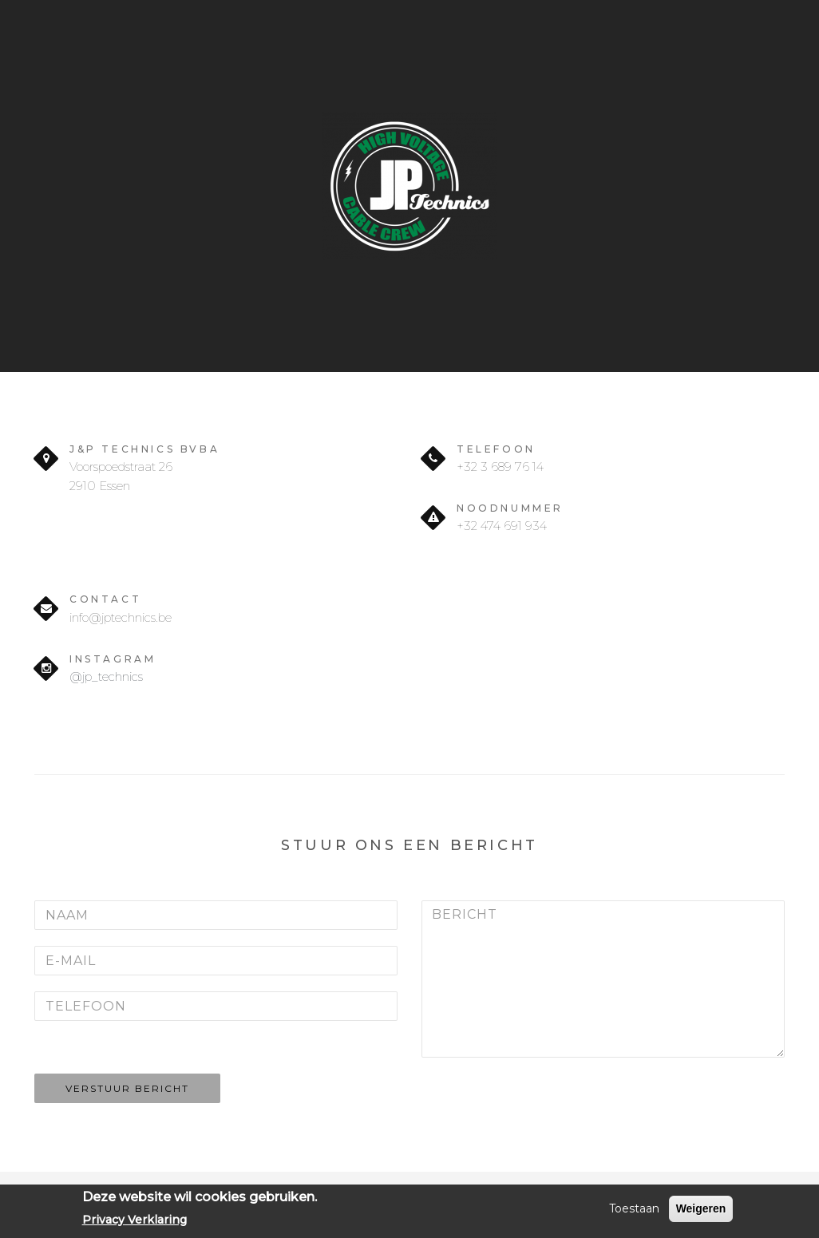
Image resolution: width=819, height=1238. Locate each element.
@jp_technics (106, 676)
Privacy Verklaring (134, 1219)
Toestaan (634, 1208)
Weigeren (701, 1208)
